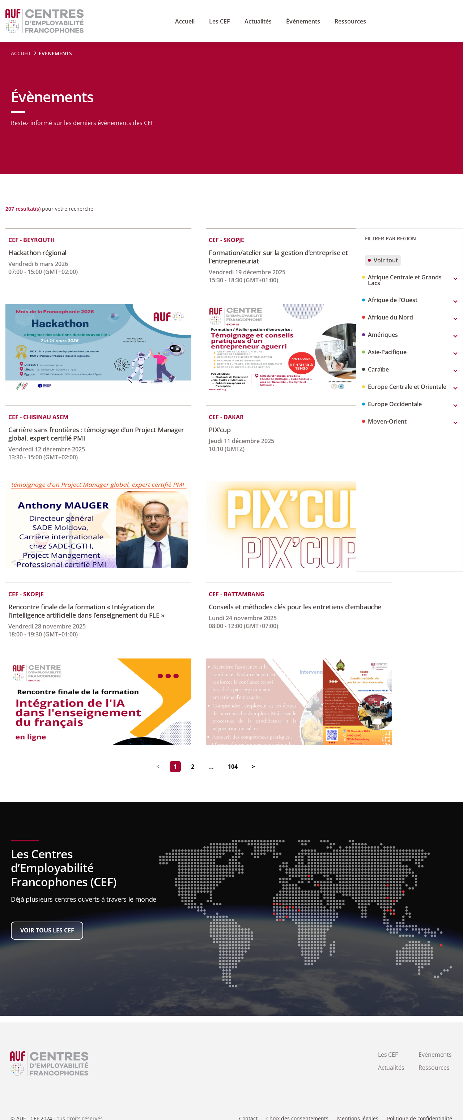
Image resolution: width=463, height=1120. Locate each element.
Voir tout (383, 260)
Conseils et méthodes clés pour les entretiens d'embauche (248, 611)
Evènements (435, 1054)
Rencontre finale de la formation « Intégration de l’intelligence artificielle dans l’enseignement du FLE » (83, 615)
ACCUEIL (21, 53)
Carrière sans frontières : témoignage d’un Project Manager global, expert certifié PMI (82, 434)
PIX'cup (192, 430)
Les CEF (388, 1054)
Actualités (391, 1067)
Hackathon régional (37, 253)
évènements (55, 53)
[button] (409, 280)
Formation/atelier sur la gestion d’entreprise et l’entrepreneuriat (250, 257)
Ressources (434, 1067)
